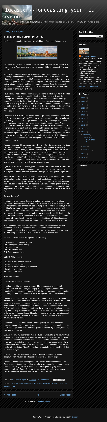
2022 (83, 105)
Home (38, 395)
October (86, 135)
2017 (83, 122)
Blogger (75, 417)
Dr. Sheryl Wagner (88, 56)
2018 (83, 118)
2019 (83, 115)
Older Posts (65, 395)
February (87, 150)
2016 (83, 125)
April (85, 146)
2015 (83, 128)
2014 (83, 132)
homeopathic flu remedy (33, 383)
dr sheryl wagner (16, 383)
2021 (83, 108)
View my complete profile (88, 86)
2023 (83, 101)
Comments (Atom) (43, 401)
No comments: (44, 380)
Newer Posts (10, 395)
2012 (83, 157)
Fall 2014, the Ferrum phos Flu (24, 36)
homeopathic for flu (50, 383)
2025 (83, 98)
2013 (83, 154)
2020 (83, 111)
